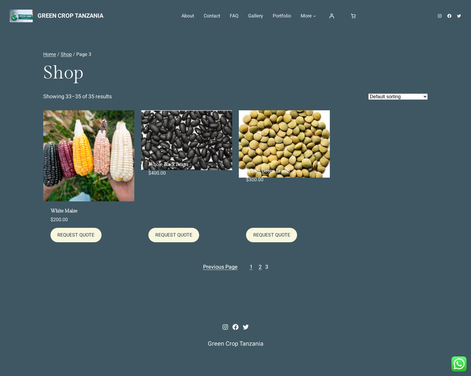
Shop (66, 54)
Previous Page (220, 267)
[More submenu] (314, 15)
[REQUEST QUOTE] (76, 235)
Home (49, 54)
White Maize (63, 211)
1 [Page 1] (251, 267)
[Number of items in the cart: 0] (353, 16)
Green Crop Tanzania (70, 15)
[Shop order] (398, 96)
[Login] (332, 16)
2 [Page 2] (260, 267)
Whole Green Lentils (268, 171)
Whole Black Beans (168, 164)
